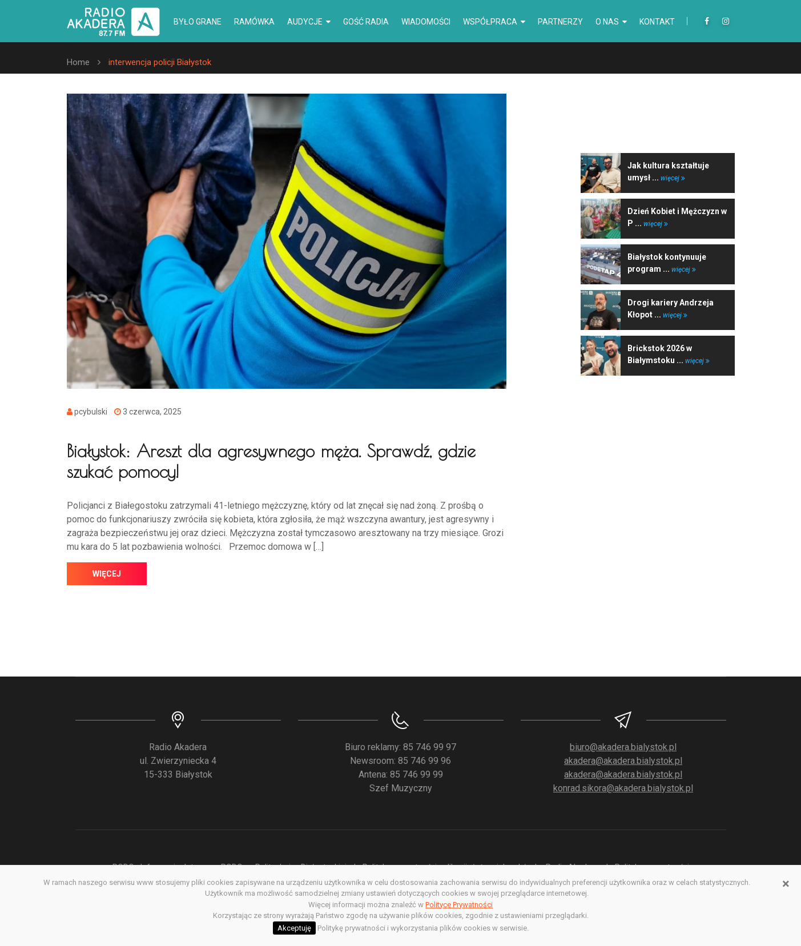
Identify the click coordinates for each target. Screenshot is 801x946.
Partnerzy (560, 21)
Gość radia (366, 21)
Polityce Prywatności (459, 904)
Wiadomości (425, 21)
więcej (106, 573)
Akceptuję (294, 928)
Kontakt (657, 21)
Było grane (198, 21)
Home (78, 62)
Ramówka (254, 21)
